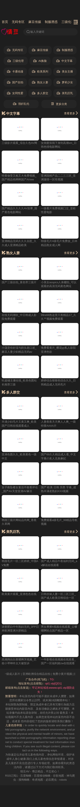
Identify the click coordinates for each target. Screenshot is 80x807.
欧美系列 (40, 72)
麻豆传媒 (34, 22)
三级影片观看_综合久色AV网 (19, 142)
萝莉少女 (65, 82)
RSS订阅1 (11, 776)
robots (63, 780)
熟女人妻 (40, 82)
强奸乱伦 (21, 104)
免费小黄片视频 (67, 674)
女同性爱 (15, 93)
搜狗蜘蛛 (23, 780)
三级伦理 (68, 22)
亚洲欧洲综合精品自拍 (41, 674)
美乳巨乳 (65, 93)
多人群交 (40, 93)
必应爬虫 (51, 780)
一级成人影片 (16, 674)
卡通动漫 (15, 72)
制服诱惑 (51, 22)
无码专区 (18, 22)
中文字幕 (64, 61)
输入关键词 (35, 32)
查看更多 (71, 113)
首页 (5, 22)
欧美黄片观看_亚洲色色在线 (19, 594)
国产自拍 (15, 82)
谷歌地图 (58, 776)
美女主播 (65, 72)
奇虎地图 (37, 780)
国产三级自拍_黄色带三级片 (19, 282)
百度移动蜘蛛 (42, 776)
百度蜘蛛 (25, 776)
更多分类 (59, 104)
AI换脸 (40, 61)
